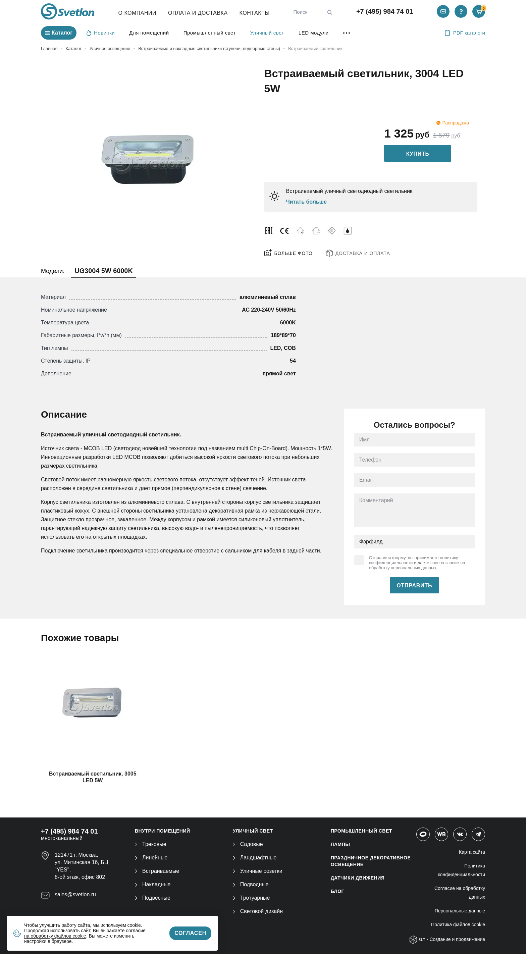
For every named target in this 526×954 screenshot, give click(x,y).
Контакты (255, 13)
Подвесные (152, 898)
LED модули (314, 33)
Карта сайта (472, 852)
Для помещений (149, 33)
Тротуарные (251, 898)
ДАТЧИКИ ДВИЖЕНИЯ (358, 878)
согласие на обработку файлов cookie (85, 933)
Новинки (101, 33)
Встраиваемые (157, 871)
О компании (137, 13)
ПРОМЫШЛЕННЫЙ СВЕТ (361, 831)
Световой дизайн (258, 911)
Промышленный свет (209, 33)
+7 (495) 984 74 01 (384, 11)
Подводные (251, 884)
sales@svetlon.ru (75, 894)
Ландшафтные (255, 857)
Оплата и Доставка (198, 13)
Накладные (152, 884)
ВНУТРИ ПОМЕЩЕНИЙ (162, 831)
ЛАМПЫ (340, 844)
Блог (337, 891)
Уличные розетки (257, 871)
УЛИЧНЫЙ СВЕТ (253, 831)
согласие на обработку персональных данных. (417, 565)
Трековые (150, 844)
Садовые (248, 844)
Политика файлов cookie (458, 924)
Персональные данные (460, 910)
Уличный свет (267, 33)
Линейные (151, 857)
